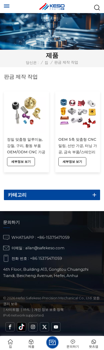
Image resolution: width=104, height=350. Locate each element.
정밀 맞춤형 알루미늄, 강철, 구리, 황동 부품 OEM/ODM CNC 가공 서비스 (26, 146)
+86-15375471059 (53, 237)
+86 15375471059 (46, 258)
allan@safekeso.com (44, 248)
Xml (26, 309)
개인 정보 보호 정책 (49, 309)
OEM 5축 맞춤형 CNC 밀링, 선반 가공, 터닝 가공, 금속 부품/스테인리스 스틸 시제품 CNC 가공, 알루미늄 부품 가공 (77, 146)
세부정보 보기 (21, 161)
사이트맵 (12, 309)
